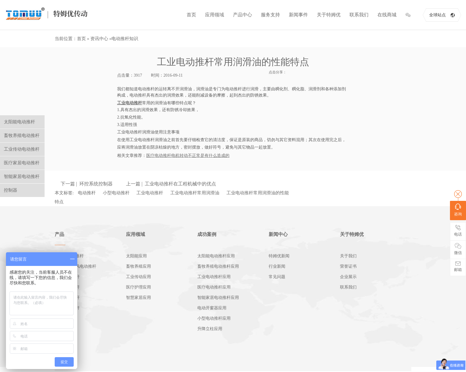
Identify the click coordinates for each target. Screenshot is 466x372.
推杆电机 (63, 329)
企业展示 (348, 277)
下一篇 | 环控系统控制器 (87, 183)
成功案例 (206, 234)
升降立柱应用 (209, 329)
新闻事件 (298, 14)
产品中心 (242, 14)
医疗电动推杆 (67, 287)
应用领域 (214, 14)
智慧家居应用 (138, 297)
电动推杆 (87, 192)
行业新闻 (277, 266)
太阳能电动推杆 (69, 256)
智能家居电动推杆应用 (218, 297)
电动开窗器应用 (211, 308)
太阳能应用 (136, 256)
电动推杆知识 (124, 38)
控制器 (61, 339)
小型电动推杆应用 (214, 318)
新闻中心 (278, 234)
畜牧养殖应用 (138, 266)
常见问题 (277, 277)
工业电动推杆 (149, 192)
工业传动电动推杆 (22, 149)
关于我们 (348, 256)
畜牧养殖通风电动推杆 (75, 266)
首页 (191, 14)
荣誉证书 (348, 266)
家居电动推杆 (67, 297)
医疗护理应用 (138, 287)
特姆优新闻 (279, 256)
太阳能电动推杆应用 (216, 256)
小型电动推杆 (116, 192)
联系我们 (359, 14)
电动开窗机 (65, 318)
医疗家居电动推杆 (22, 162)
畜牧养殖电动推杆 (22, 135)
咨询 (458, 210)
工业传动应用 (138, 277)
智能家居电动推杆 (22, 176)
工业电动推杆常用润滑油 (194, 192)
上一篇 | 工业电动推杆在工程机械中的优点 (171, 183)
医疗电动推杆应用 (214, 287)
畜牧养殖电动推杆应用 (218, 266)
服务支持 (270, 14)
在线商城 (386, 14)
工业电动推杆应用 (214, 277)
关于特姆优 (329, 14)
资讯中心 (99, 38)
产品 (59, 234)
